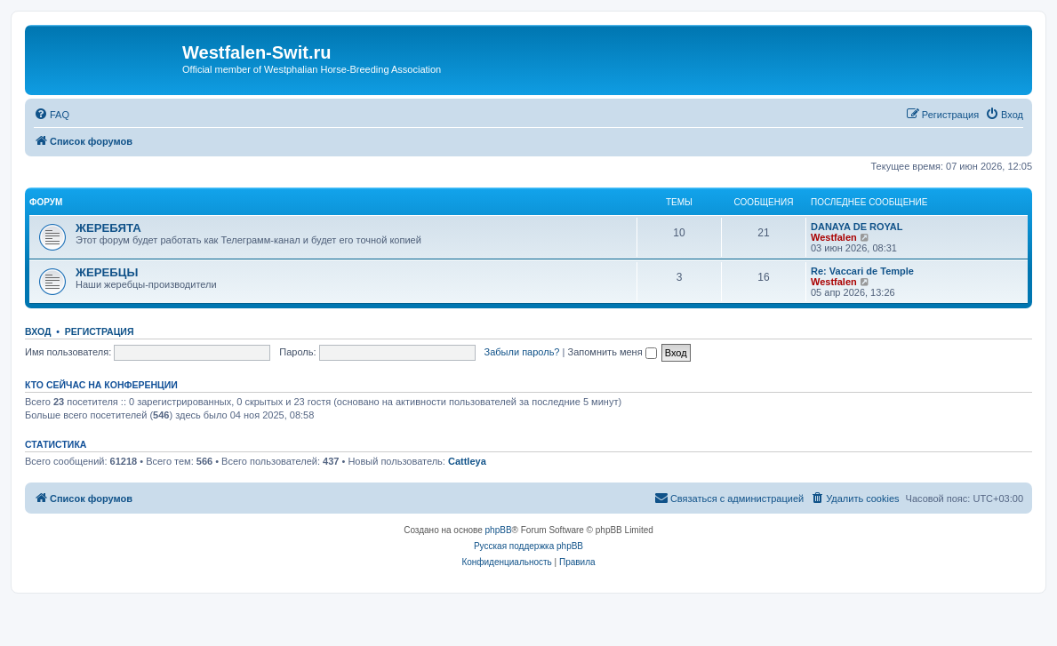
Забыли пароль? (522, 352)
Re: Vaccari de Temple (862, 271)
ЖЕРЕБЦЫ (107, 272)
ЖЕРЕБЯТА (108, 228)
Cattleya (467, 461)
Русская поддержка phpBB (528, 546)
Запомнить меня (611, 352)
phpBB (498, 530)
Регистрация (99, 331)
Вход (38, 331)
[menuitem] (51, 114)
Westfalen (834, 237)
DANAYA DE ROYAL (857, 226)
